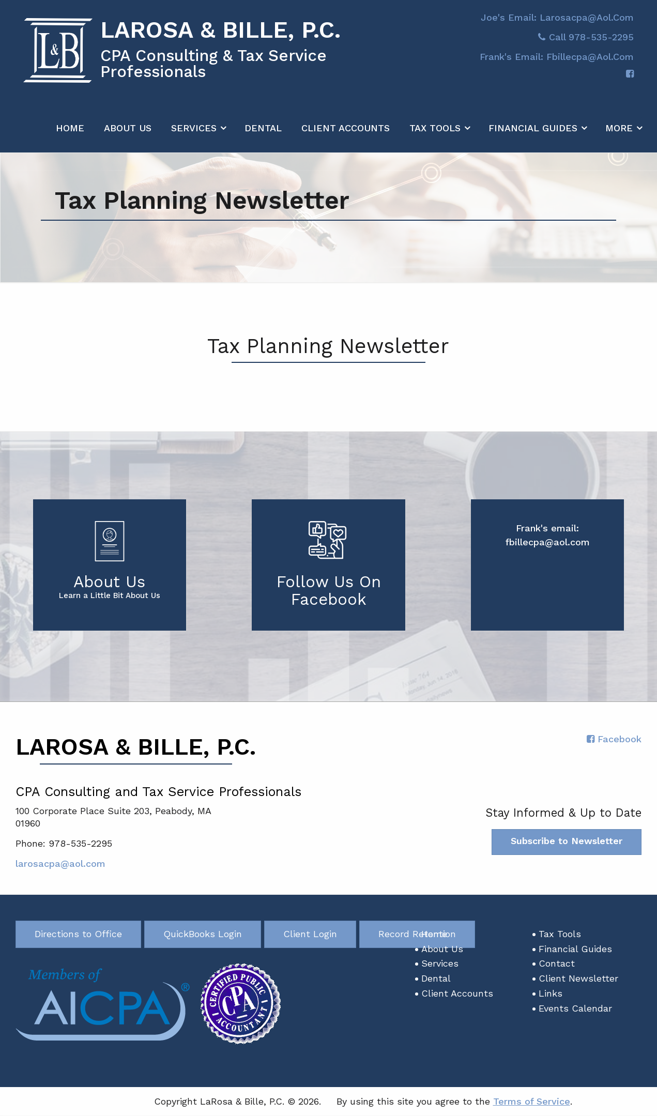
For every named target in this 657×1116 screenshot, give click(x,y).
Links (550, 993)
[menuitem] (70, 131)
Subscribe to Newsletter (566, 841)
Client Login (310, 934)
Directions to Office (78, 934)
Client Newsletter (578, 978)
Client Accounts (345, 133)
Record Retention (417, 934)
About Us (127, 133)
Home (70, 133)
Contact (557, 963)
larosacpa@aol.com (60, 864)
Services (194, 133)
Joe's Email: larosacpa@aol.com (557, 23)
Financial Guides (532, 133)
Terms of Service (531, 1101)
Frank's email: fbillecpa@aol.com (557, 62)
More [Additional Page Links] (619, 133)
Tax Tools (435, 133)
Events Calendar (575, 1008)
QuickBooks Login (202, 934)
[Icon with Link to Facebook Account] (630, 79)
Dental (263, 133)
